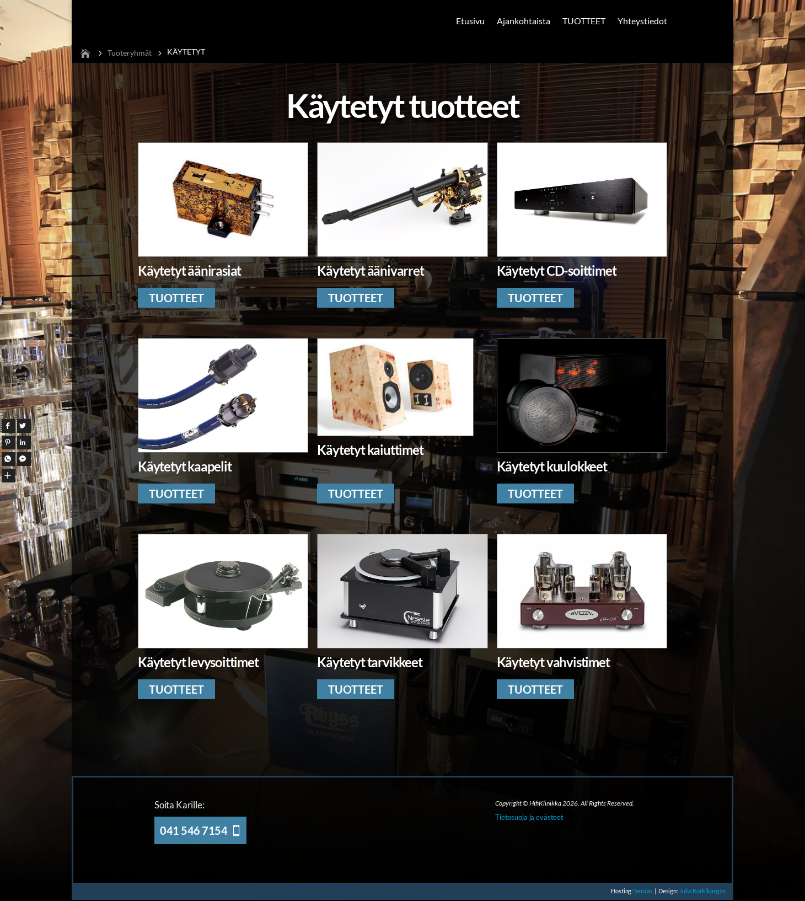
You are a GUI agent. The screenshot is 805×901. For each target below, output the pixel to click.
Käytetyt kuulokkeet (552, 466)
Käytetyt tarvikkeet (369, 662)
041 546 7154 (193, 830)
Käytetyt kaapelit (185, 466)
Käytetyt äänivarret (370, 270)
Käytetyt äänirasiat (189, 270)
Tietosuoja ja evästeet (529, 817)
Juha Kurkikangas (701, 891)
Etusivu (470, 20)
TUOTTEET (583, 20)
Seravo (637, 891)
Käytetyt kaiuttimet (370, 450)
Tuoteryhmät (130, 52)
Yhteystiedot (642, 20)
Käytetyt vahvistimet (553, 662)
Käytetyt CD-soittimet (556, 270)
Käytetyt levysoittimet (198, 662)
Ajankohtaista (523, 20)
